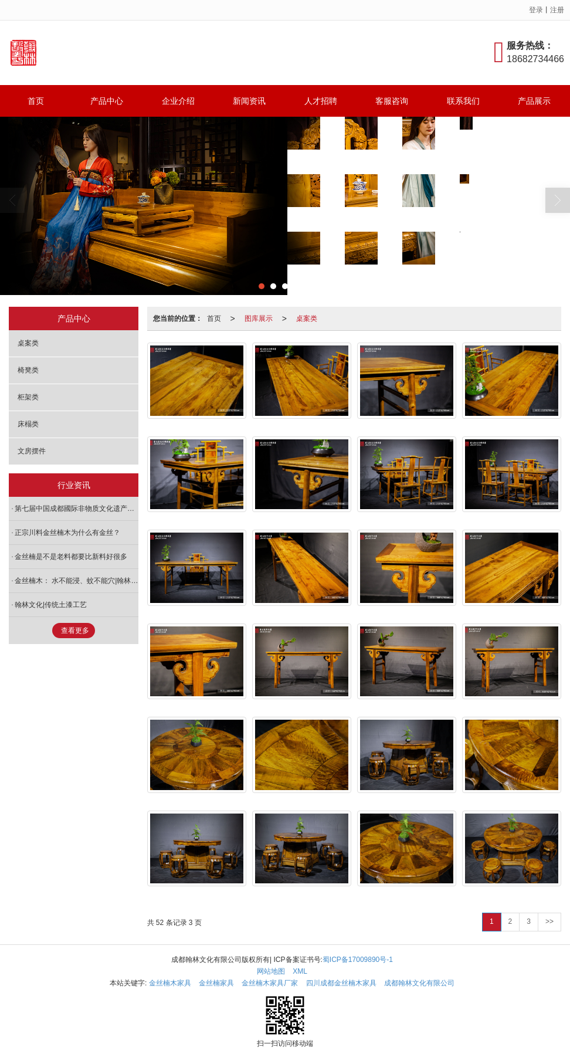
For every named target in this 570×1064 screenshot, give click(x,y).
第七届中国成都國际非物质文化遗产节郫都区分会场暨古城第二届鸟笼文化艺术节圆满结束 (76, 508)
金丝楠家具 (216, 983)
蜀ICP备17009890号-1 (358, 959)
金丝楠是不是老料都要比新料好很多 (71, 557)
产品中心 (106, 101)
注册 (557, 10)
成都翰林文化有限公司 (419, 983)
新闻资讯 (249, 101)
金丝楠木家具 (170, 983)
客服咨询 (391, 101)
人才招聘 (320, 101)
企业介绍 (178, 101)
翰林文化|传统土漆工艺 (51, 605)
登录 (536, 10)
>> (549, 921)
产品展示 (534, 101)
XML (300, 971)
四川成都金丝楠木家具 (341, 983)
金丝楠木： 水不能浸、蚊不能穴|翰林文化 (76, 581)
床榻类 (28, 424)
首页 (36, 101)
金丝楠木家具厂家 (270, 983)
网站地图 (271, 971)
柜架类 (28, 397)
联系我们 (463, 101)
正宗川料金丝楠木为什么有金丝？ (67, 532)
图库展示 (259, 318)
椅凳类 (28, 370)
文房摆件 (32, 451)
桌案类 (306, 318)
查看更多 (75, 630)
